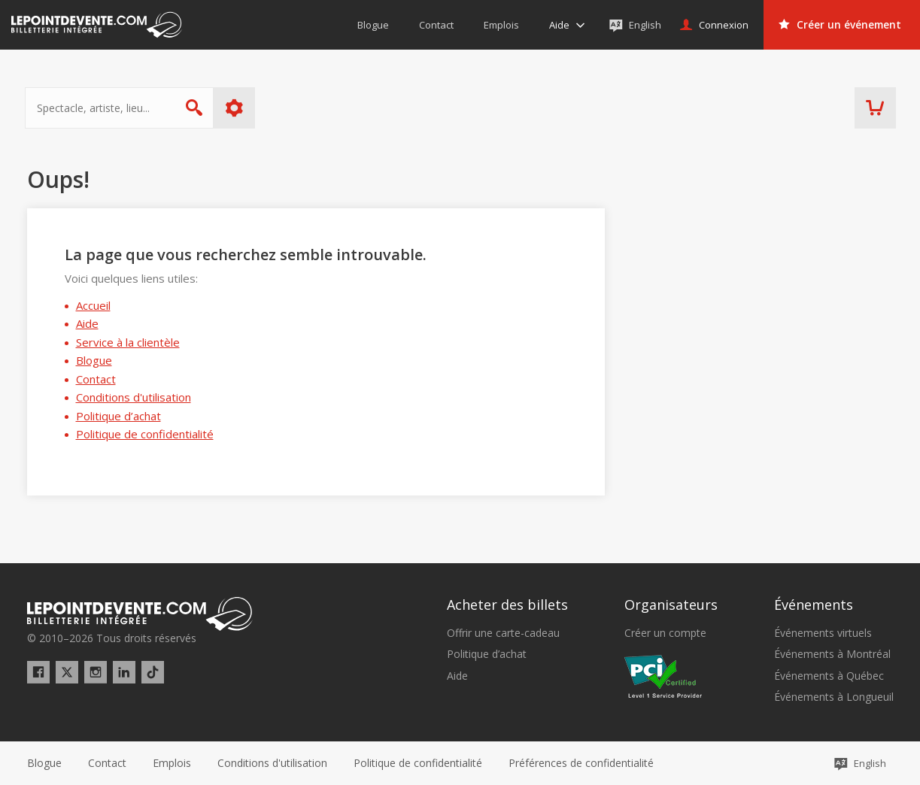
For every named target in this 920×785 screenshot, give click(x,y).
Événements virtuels (823, 633)
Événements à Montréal (832, 654)
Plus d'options (236, 108)
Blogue (94, 360)
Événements (813, 605)
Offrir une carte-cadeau (503, 633)
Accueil (93, 305)
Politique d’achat (118, 415)
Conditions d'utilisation (133, 397)
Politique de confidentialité (145, 433)
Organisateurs (671, 605)
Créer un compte (665, 633)
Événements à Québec (829, 676)
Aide (87, 323)
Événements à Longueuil (834, 697)
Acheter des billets (507, 605)
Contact (96, 378)
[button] (581, 763)
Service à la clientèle (128, 342)
